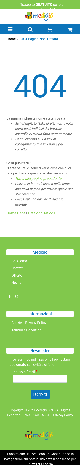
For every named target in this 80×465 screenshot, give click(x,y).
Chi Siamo (19, 261)
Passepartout (49, 456)
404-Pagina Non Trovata (39, 39)
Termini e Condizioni (27, 330)
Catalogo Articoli (41, 213)
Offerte (17, 275)
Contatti (17, 268)
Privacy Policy (63, 415)
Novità (16, 283)
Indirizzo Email (25, 372)
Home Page (16, 213)
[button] (30, 30)
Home (11, 39)
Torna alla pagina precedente (38, 178)
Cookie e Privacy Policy (29, 323)
